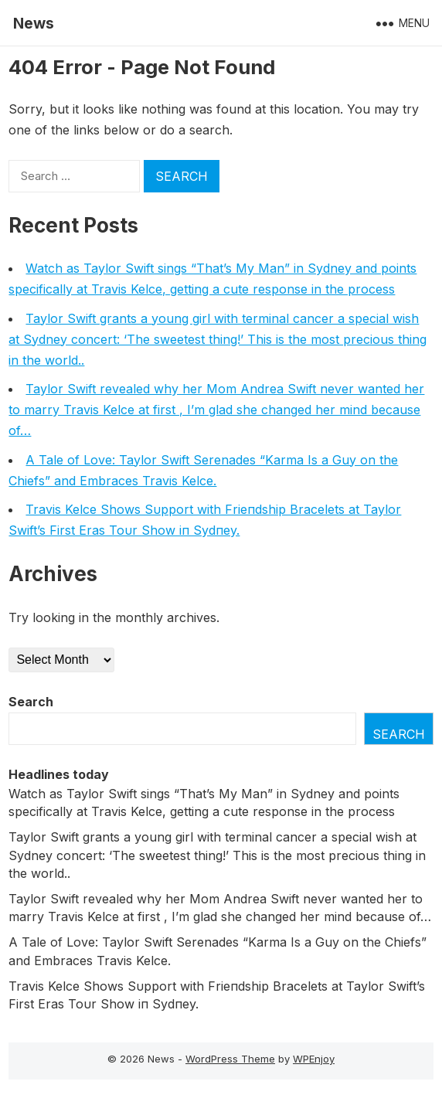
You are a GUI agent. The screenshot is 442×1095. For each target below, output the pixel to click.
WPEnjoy (314, 1058)
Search (30, 701)
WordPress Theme (230, 1058)
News (33, 23)
